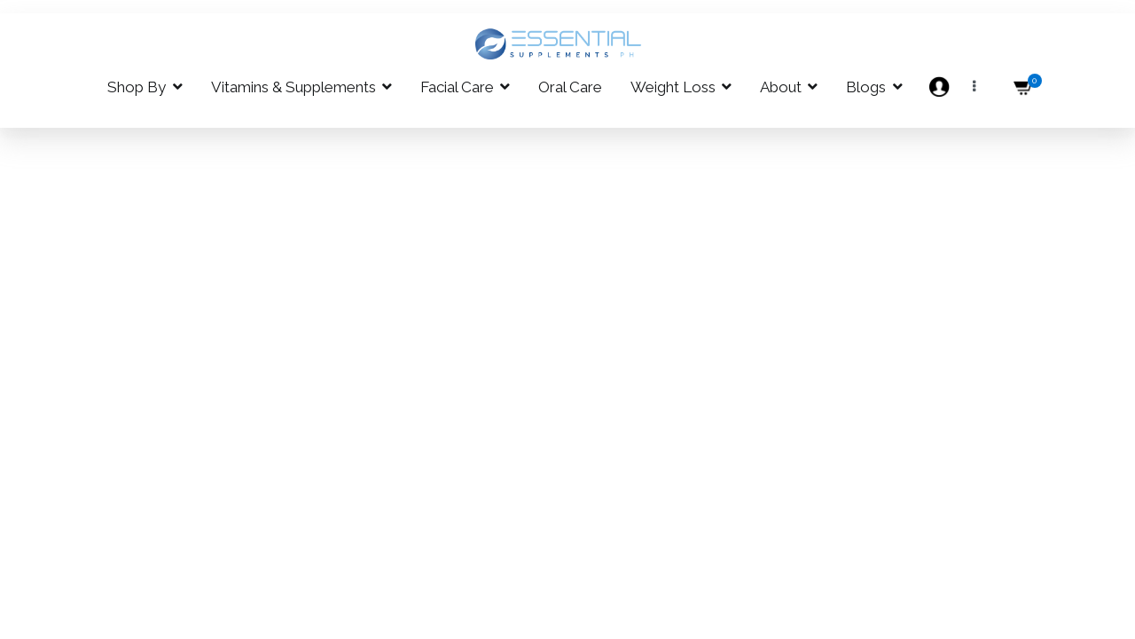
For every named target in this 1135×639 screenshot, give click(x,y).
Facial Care (457, 87)
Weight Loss (673, 87)
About (781, 87)
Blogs (866, 87)
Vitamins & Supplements (293, 87)
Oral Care (570, 87)
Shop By (136, 87)
